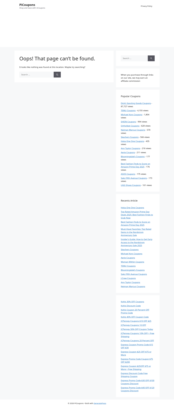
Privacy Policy (146, 6)
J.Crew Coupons (128, 278)
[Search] (57, 74)
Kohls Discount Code (131, 305)
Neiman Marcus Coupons (133, 129)
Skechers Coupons (130, 137)
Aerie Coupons (128, 152)
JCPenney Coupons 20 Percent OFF (137, 340)
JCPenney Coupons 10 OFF (133, 325)
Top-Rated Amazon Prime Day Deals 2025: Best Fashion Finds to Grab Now (137, 214)
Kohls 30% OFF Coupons (132, 301)
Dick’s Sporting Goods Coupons (136, 103)
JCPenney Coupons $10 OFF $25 (136, 321)
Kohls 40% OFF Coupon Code (135, 317)
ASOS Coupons (128, 174)
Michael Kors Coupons (131, 114)
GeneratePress (100, 403)
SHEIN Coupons (128, 121)
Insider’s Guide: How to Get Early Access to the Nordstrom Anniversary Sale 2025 (136, 242)
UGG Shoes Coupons (131, 185)
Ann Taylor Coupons (130, 148)
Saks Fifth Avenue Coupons (134, 178)
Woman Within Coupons (132, 261)
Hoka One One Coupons (132, 141)
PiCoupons (27, 5)
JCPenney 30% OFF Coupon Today (137, 329)
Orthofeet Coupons (130, 125)
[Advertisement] (87, 30)
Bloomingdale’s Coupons (133, 156)
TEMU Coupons (128, 110)
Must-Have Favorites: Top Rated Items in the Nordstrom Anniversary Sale (136, 232)
